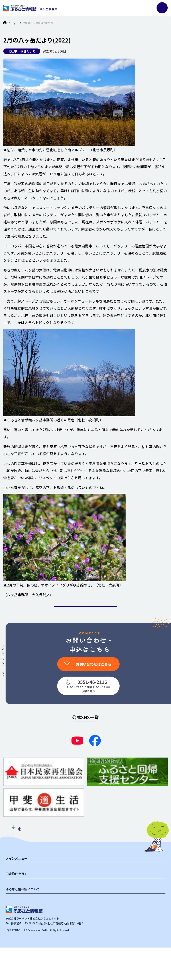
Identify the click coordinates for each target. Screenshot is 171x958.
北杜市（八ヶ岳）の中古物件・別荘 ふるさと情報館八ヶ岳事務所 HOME (55, 23)
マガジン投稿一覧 (115, 23)
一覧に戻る (85, 611)
